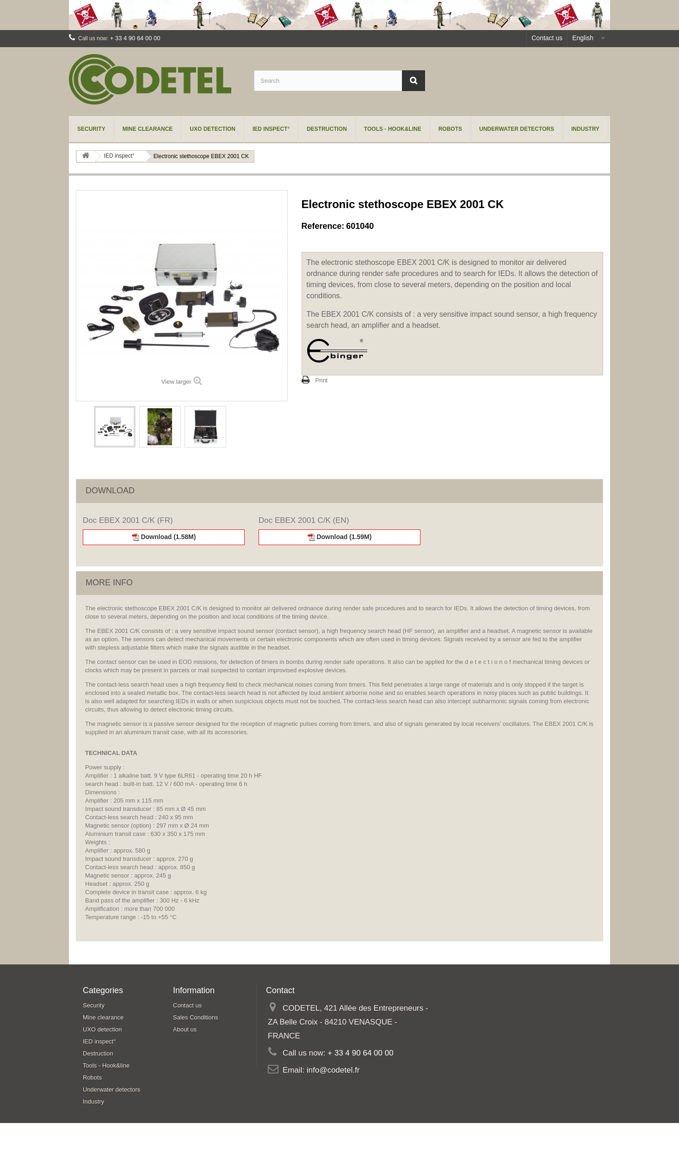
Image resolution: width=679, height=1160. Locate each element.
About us (185, 1029)
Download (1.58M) (164, 537)
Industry (585, 129)
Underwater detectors (516, 129)
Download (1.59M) (340, 537)
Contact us (546, 38)
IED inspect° (271, 129)
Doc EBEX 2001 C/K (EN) (304, 520)
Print (321, 380)
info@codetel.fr (333, 1070)
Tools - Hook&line (392, 129)
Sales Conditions (195, 1017)
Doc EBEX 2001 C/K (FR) (128, 520)
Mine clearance (148, 129)
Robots (450, 129)
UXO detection (212, 129)
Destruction (327, 129)
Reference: (323, 226)
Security (91, 129)
